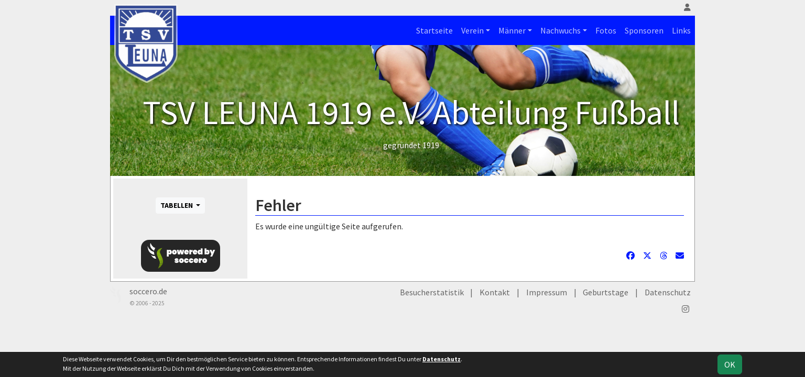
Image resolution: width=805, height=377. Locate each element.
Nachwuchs (560, 30)
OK (729, 364)
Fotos (605, 30)
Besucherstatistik (432, 292)
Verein (472, 30)
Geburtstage (605, 292)
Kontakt (495, 292)
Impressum (546, 292)
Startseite (434, 30)
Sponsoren (644, 30)
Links (681, 30)
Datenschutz (668, 292)
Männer (512, 30)
